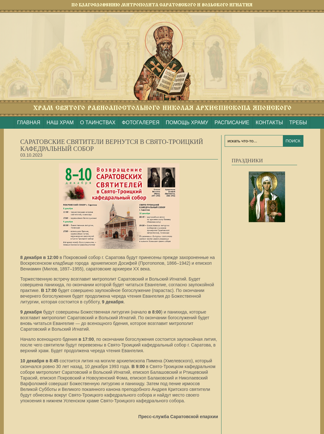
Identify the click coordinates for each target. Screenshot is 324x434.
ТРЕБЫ (298, 122)
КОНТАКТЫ (269, 122)
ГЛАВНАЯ (28, 122)
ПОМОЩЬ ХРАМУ (187, 122)
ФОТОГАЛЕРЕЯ (140, 122)
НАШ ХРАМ (60, 122)
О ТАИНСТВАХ (97, 122)
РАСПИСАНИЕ (232, 122)
